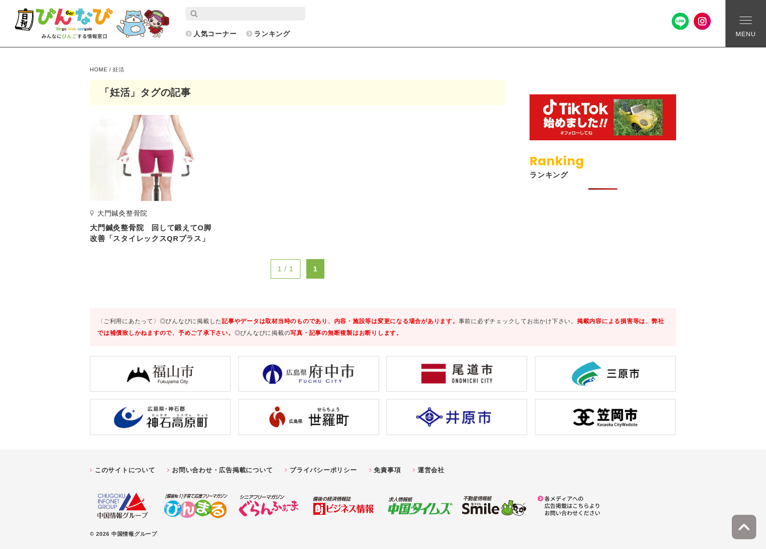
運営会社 (431, 470)
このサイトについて (125, 470)
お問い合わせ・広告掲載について (222, 470)
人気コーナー (215, 34)
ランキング (272, 34)
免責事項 (387, 470)
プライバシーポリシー (323, 470)
